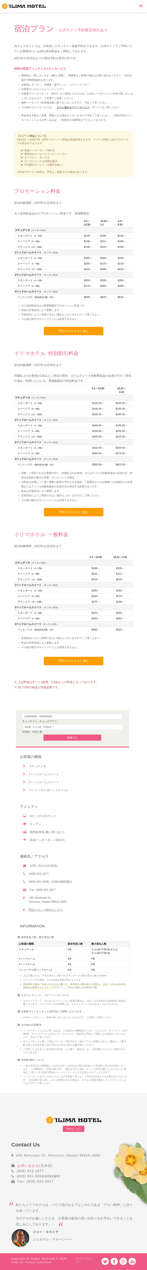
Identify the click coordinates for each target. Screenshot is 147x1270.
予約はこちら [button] (73, 1131)
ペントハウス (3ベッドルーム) (45, 792)
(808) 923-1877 (36, 875)
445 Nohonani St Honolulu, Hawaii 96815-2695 (45, 901)
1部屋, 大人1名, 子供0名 (38, 729)
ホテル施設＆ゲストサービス (73, 107)
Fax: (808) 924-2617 (39, 891)
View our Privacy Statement (31, 1258)
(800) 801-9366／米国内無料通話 (47, 883)
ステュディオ (34, 768)
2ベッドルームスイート (41, 784)
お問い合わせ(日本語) (40, 867)
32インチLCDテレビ (39, 818)
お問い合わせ (28, 1162)
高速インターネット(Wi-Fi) (44, 841)
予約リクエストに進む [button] (74, 331)
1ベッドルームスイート (41, 776)
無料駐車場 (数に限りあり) (43, 834)
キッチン (32, 826)
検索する (72, 739)
